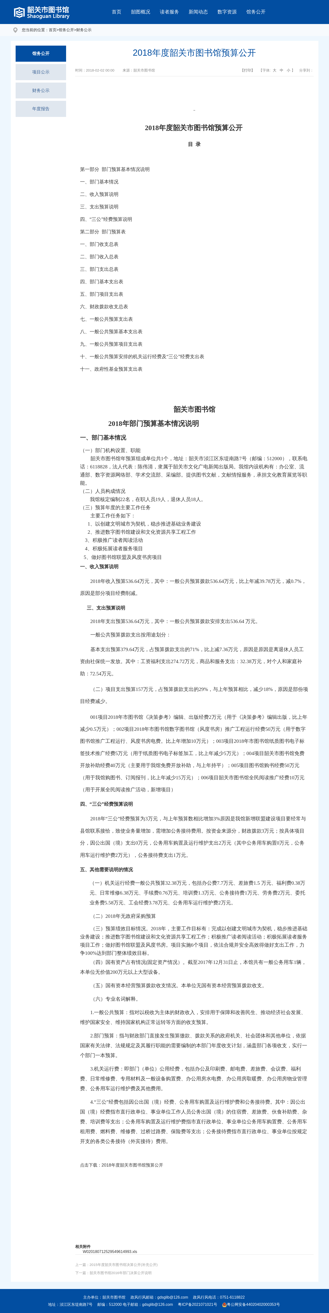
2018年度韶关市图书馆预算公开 (132, 1165)
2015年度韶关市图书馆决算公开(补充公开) (124, 1265)
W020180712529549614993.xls (110, 1252)
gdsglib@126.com (172, 1297)
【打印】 (247, 70)
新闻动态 (198, 11)
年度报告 (41, 108)
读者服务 (169, 11)
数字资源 (227, 11)
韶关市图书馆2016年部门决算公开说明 (121, 1273)
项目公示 (41, 72)
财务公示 (84, 30)
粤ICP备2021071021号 (197, 1304)
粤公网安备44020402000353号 (251, 1304)
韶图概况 (140, 11)
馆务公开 (256, 11)
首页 (116, 11)
